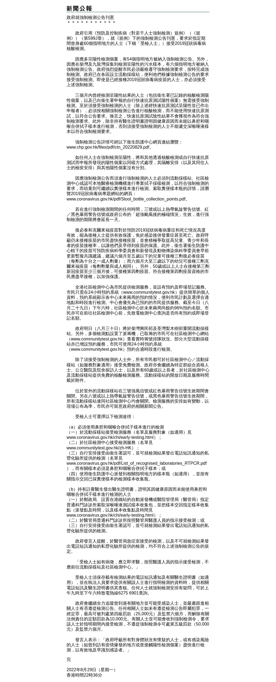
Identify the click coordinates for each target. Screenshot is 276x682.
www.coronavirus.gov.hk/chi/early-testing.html (110, 437)
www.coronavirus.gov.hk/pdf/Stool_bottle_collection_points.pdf (126, 199)
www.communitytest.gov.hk (149, 292)
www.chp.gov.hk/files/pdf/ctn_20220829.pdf (108, 147)
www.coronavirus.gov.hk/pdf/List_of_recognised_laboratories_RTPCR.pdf (137, 463)
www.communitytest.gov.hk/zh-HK (99, 448)
